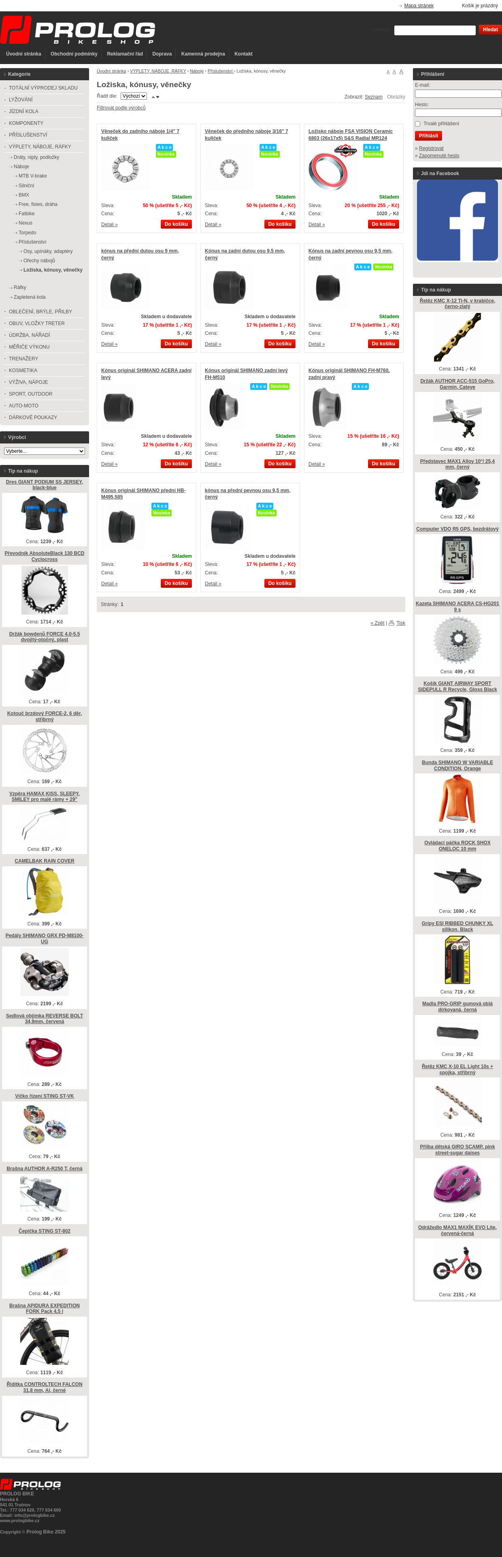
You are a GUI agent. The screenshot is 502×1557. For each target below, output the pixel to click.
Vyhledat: (381, 29)
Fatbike (26, 213)
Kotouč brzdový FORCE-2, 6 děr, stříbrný (44, 716)
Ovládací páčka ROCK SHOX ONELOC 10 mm (457, 846)
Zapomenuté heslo (439, 155)
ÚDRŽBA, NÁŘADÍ (29, 335)
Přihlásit (428, 136)
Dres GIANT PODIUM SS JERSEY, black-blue (44, 485)
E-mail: (422, 85)
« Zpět (378, 623)
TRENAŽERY (23, 359)
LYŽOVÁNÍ (20, 100)
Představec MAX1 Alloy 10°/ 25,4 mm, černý (457, 464)
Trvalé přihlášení (441, 123)
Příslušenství (221, 71)
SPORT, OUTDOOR (31, 394)
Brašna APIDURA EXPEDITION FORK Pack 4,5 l (44, 1309)
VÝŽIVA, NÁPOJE (28, 382)
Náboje (197, 71)
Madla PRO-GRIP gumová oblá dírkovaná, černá (457, 1007)
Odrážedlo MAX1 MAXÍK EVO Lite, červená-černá (457, 1230)
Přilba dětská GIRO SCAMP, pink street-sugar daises (457, 1150)
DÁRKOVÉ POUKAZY (33, 417)
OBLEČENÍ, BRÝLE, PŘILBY (40, 312)
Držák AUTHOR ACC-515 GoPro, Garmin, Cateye (457, 384)
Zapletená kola (30, 297)
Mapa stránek (419, 6)
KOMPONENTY (26, 123)
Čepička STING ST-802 (44, 1231)
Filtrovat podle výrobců (121, 108)
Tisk (400, 623)
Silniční (26, 185)
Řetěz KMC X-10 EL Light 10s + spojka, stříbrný (457, 1069)
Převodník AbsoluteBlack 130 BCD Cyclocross (45, 556)
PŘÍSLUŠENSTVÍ (28, 135)
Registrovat (431, 148)
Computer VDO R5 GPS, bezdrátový (457, 529)
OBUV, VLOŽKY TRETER (37, 323)
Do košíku (176, 224)
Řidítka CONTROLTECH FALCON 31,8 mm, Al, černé (44, 1387)
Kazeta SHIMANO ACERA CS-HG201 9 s (457, 607)
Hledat (490, 29)
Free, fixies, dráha (38, 204)
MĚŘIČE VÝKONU (29, 347)
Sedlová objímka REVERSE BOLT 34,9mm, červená (44, 1019)
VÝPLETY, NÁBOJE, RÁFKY (158, 71)
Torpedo (27, 233)
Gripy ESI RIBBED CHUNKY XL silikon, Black (457, 926)
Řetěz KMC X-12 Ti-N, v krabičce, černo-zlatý (458, 304)
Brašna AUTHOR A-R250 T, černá (44, 1168)
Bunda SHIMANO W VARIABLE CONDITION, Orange (457, 765)
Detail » (109, 224)
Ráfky (20, 287)
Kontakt (243, 54)
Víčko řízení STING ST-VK (44, 1096)
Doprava (162, 54)
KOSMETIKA (23, 370)
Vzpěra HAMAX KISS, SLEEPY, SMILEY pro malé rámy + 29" (44, 797)
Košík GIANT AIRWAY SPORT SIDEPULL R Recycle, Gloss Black (457, 686)
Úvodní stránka (23, 54)
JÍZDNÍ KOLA (23, 111)
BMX (24, 195)
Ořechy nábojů (39, 260)
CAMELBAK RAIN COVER (44, 861)
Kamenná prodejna (203, 54)
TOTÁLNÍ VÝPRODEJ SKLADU (43, 88)
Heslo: (422, 104)
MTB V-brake (33, 176)
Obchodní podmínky (74, 54)
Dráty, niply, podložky (36, 157)
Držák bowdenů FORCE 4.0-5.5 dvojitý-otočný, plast (44, 637)
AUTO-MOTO (23, 406)
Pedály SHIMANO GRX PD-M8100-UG (45, 938)
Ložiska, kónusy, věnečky (53, 270)
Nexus (25, 223)
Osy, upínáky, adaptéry (48, 251)
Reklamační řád (125, 54)
